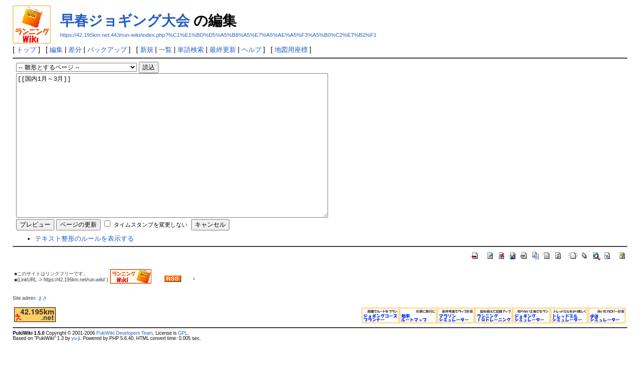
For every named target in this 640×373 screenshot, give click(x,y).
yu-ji (75, 366)
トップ (26, 49)
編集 (56, 49)
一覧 (165, 49)
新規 (146, 49)
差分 (75, 49)
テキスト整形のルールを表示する (84, 267)
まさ (45, 326)
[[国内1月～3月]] (191, 159)
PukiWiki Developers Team (124, 361)
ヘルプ (251, 49)
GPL (182, 361)
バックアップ (107, 49)
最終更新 (223, 49)
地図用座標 (291, 49)
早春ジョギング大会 (125, 20)
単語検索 (190, 49)
